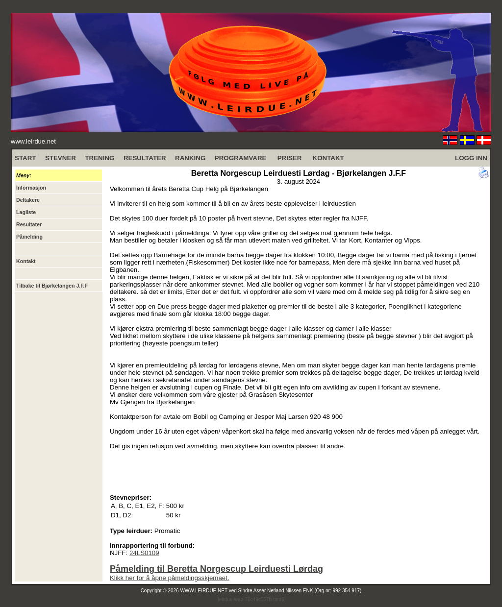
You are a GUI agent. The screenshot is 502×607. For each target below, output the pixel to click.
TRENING (99, 158)
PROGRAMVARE (241, 158)
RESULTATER (145, 158)
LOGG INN (471, 158)
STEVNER (60, 158)
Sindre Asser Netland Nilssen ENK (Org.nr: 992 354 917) (300, 590)
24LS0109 (144, 553)
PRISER (289, 158)
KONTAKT (328, 158)
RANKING (190, 158)
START (25, 158)
